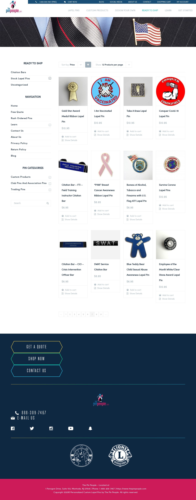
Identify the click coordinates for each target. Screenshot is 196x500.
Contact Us (17, 130)
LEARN (168, 10)
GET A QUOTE (37, 347)
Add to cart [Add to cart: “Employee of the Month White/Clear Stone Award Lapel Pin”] (168, 295)
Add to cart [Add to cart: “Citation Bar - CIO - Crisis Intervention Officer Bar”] (70, 290)
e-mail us (26, 418)
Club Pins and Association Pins (29, 183)
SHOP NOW (36, 359)
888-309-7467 (34, 413)
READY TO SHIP (150, 10)
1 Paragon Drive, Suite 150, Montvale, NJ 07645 (68, 488)
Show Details (70, 140)
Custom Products (21, 176)
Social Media (116, 2)
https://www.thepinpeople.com (131, 488)
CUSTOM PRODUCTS (97, 10)
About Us (132, 2)
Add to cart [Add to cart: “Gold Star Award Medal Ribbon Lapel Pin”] (70, 136)
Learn (14, 124)
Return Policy (18, 149)
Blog (101, 2)
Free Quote (17, 111)
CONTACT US (36, 371)
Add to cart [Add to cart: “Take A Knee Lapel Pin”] (135, 131)
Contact (147, 2)
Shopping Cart (164, 2)
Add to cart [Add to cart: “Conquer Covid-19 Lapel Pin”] (168, 131)
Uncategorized (19, 84)
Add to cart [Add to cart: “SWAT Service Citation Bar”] (103, 284)
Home (14, 105)
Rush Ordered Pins (21, 118)
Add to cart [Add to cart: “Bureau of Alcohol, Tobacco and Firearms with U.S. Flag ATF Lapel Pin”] (135, 216)
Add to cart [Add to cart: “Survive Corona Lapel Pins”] (168, 205)
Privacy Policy (19, 143)
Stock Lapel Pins (20, 78)
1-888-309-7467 (107, 488)
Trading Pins (18, 189)
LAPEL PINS (74, 10)
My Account (183, 2)
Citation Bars (18, 72)
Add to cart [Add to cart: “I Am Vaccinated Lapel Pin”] (103, 131)
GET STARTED (185, 10)
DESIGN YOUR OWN (125, 10)
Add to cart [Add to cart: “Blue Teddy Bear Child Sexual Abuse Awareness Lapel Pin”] (135, 290)
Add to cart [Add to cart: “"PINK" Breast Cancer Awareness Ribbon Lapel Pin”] (103, 210)
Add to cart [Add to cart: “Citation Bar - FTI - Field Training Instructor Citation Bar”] (70, 216)
